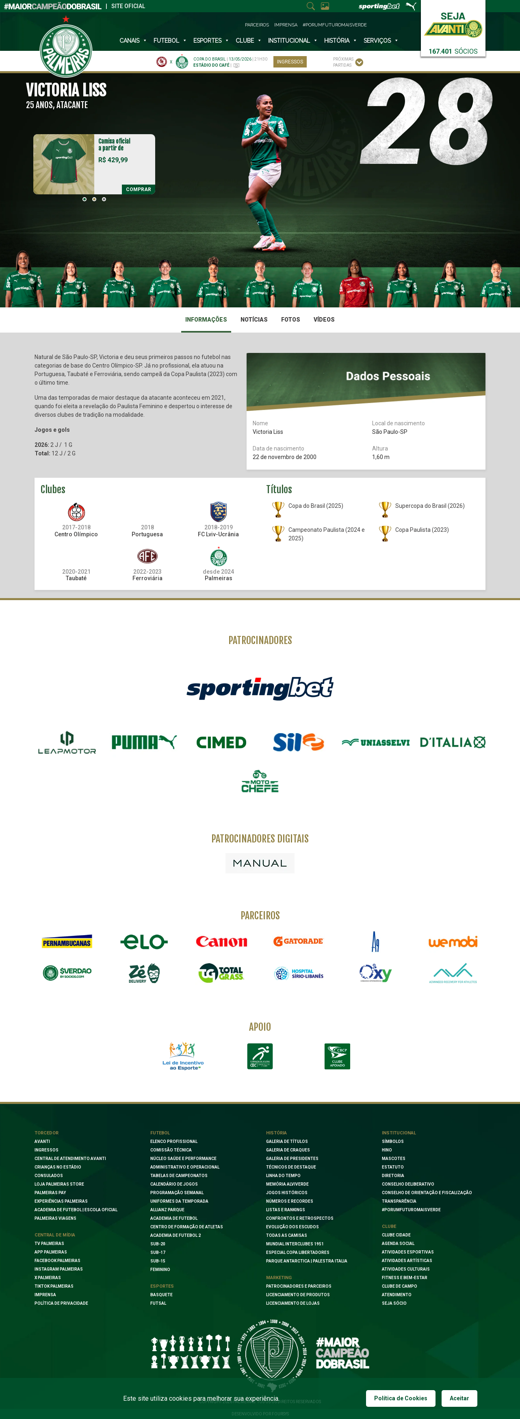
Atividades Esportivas (408, 1252)
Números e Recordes (289, 1201)
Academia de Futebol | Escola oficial (76, 1210)
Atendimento (397, 1295)
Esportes (211, 40)
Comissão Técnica (171, 1150)
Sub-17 (157, 1252)
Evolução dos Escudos (292, 1227)
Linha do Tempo (283, 1175)
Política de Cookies (400, 1398)
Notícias (254, 319)
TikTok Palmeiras (54, 1286)
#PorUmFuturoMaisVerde (335, 25)
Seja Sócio (394, 1303)
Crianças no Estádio (58, 1167)
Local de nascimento (398, 423)
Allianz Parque (167, 1210)
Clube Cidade (396, 1235)
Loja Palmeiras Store (59, 1184)
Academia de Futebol (173, 1218)
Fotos (290, 319)
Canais (133, 40)
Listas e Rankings (285, 1210)
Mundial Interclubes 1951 (295, 1244)
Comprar (138, 189)
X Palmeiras (48, 1277)
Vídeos (324, 319)
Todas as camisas (286, 1235)
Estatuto (393, 1167)
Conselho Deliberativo (408, 1184)
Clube (249, 40)
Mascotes (393, 1158)
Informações (206, 319)
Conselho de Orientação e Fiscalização (427, 1192)
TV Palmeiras (49, 1243)
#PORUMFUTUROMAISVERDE (411, 1210)
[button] (84, 199)
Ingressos (290, 62)
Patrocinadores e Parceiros (299, 1286)
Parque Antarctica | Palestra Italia (306, 1261)
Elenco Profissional (173, 1141)
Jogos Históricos (287, 1192)
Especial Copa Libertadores (297, 1252)
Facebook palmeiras (57, 1260)
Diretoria (393, 1175)
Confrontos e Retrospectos (300, 1218)
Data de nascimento (278, 448)
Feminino (160, 1269)
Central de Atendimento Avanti (70, 1158)
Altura (380, 448)
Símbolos (393, 1141)
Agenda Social (398, 1243)
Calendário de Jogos (174, 1184)
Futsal (158, 1303)
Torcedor (46, 1133)
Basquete (161, 1295)
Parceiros (257, 25)
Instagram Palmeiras (59, 1269)
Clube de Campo (399, 1286)
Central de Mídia (55, 1235)
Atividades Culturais (406, 1269)
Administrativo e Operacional (184, 1167)
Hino (387, 1150)
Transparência (399, 1201)
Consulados (49, 1175)
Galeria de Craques (288, 1150)
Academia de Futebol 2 (175, 1235)
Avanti (42, 1141)
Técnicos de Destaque (291, 1167)
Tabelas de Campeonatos (179, 1175)
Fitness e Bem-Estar (404, 1277)
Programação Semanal (177, 1192)
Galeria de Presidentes (292, 1158)
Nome (260, 423)
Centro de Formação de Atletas (186, 1227)
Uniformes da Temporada (179, 1201)
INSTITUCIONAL (293, 40)
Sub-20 (157, 1244)
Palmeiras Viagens (55, 1218)
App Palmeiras (51, 1252)
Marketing (279, 1277)
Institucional (399, 1133)
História (341, 40)
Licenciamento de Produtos (298, 1295)
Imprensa (285, 25)
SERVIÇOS (381, 40)
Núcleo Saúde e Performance (183, 1158)
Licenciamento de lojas (293, 1303)
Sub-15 (157, 1261)
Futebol (170, 40)
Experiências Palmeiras (61, 1201)
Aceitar (459, 1398)
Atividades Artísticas (407, 1260)
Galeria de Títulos (287, 1141)
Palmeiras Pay (50, 1192)
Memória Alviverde (287, 1184)
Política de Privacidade (61, 1303)
